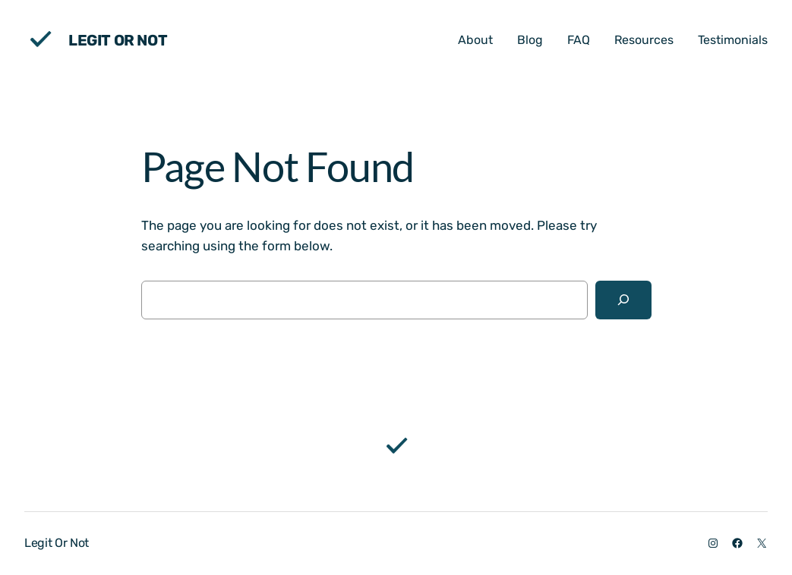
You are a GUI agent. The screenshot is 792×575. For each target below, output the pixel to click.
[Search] (623, 300)
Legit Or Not (117, 40)
